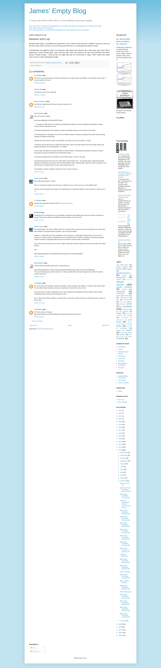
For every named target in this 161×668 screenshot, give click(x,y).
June (122, 469)
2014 (120, 438)
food (121, 301)
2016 (120, 433)
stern (130, 334)
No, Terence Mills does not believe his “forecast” (123, 41)
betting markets (122, 267)
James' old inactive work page (65, 26)
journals (125, 311)
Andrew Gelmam (123, 383)
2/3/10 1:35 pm (39, 256)
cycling (118, 295)
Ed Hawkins (122, 356)
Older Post (105, 325)
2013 (120, 441)
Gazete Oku (38, 89)
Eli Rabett (121, 361)
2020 (120, 422)
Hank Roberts (39, 113)
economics (124, 297)
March (122, 478)
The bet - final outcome (129, 218)
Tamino (120, 349)
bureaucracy (121, 277)
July (121, 466)
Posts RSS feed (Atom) (36, 30)
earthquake (38, 65)
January (123, 620)
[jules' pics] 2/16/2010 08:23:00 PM (125, 537)
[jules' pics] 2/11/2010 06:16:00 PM (125, 560)
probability (123, 328)
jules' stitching (122, 402)
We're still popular (125, 592)
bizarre (119, 269)
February (123, 481)
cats (128, 279)
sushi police (122, 336)
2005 (120, 635)
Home (70, 325)
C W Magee (38, 75)
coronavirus (120, 291)
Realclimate (122, 347)
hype (130, 304)
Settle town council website (67, 30)
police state (126, 324)
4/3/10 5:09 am (39, 317)
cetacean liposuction (66, 203)
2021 (120, 419)
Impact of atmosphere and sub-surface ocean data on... (125, 504)
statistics (122, 334)
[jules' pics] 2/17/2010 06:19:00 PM (125, 531)
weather (121, 338)
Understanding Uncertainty (123, 377)
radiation (118, 330)
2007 (120, 630)
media (118, 313)
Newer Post (33, 325)
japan (129, 306)
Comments (34, 651)
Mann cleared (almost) (124, 582)
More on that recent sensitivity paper (124, 196)
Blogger (84, 658)
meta (127, 313)
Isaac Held (121, 358)
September (124, 461)
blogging (129, 269)
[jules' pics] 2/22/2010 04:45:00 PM (125, 512)
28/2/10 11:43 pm (39, 95)
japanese (126, 309)
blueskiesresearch (123, 273)
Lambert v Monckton (124, 555)
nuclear (129, 315)
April (122, 475)
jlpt (117, 311)
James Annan (38, 178)
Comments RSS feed (51, 30)
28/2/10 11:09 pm (39, 83)
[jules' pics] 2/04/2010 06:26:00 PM (125, 587)
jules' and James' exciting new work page (42, 26)
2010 (120, 450)
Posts (33, 648)
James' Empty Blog (57, 11)
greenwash (122, 304)
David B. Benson (40, 101)
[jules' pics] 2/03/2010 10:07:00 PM (125, 596)
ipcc (121, 306)
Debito (120, 391)
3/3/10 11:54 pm (39, 303)
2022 (120, 416)
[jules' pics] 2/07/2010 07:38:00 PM (125, 576)
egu (117, 299)
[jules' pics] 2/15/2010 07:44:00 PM (125, 543)
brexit (124, 275)
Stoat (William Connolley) (122, 364)
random (129, 330)
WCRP (130, 336)
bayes (126, 265)
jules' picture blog (34, 28)
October (123, 458)
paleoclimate (120, 320)
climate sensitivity (124, 287)
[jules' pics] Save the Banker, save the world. (125, 489)
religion (122, 332)
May (121, 472)
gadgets (129, 302)
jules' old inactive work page (92, 26)
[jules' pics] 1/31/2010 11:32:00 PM (125, 615)
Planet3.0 (121, 368)
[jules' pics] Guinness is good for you (125, 549)
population (129, 326)
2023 (120, 413)
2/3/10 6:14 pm (39, 276)
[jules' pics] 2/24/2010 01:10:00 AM (125, 495)
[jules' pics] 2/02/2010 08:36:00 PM (125, 602)
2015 (120, 436)
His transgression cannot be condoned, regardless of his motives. (125, 174)
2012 (120, 444)
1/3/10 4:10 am (39, 172)
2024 (120, 410)
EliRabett (37, 212)
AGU (117, 265)
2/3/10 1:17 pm (39, 220)
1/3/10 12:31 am (39, 107)
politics (119, 326)
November (123, 455)
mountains (119, 315)
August (122, 464)
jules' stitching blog (47, 28)
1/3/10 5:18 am (39, 206)
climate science (120, 283)
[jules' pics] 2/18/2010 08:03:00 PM (125, 524)
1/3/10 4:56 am (39, 194)
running (129, 332)
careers (118, 279)
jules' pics (121, 399)
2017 (120, 430)
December (123, 452)
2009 (120, 624)
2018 (120, 427)
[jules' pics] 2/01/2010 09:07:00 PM (125, 608)
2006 (120, 632)
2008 (120, 627)
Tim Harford (122, 380)
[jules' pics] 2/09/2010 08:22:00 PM (125, 567)
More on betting (125, 572)
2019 (120, 424)
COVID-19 (120, 293)
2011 (120, 447)
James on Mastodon (82, 30)
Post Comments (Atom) (45, 329)
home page (79, 26)
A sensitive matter (124, 154)
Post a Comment (37, 321)
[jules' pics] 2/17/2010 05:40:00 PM (125, 518)
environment (128, 299)
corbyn (124, 289)
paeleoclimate (124, 317)
